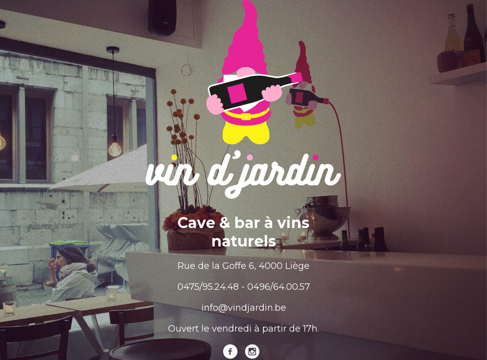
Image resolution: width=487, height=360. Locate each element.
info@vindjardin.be (243, 307)
